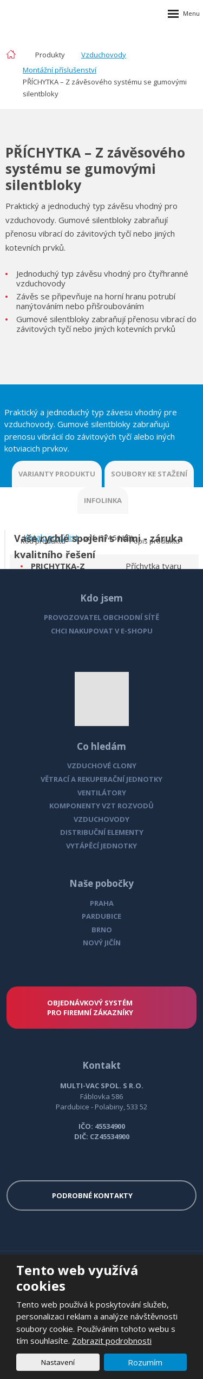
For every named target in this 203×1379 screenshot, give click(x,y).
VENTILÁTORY (101, 793)
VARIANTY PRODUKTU (56, 474)
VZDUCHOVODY (101, 819)
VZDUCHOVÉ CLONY (101, 765)
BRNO (101, 929)
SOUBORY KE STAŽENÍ (149, 474)
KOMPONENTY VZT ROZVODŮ (101, 806)
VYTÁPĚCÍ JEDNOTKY (101, 846)
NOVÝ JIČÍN (102, 942)
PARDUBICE (101, 916)
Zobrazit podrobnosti (112, 1340)
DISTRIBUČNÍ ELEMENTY (101, 832)
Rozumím (145, 1362)
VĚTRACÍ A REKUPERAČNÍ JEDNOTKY (101, 779)
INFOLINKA (103, 500)
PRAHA (102, 903)
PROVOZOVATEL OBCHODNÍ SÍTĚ (101, 617)
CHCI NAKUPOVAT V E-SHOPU (102, 631)
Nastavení (58, 1362)
